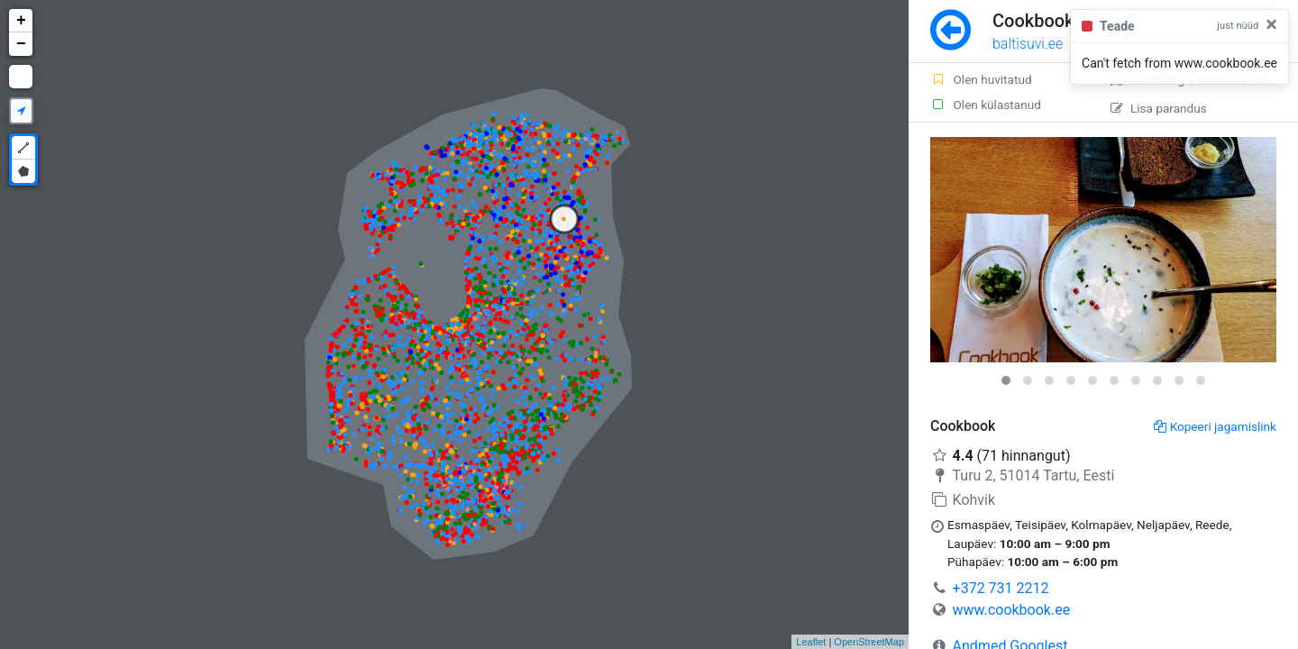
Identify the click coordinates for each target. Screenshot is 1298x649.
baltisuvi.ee (1027, 43)
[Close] (1271, 24)
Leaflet (811, 641)
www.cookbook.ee (1012, 609)
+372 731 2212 (1001, 588)
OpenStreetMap (869, 641)
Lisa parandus (1159, 108)
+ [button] (21, 21)
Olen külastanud (985, 104)
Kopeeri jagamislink (1215, 426)
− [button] (21, 44)
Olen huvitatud (981, 79)
